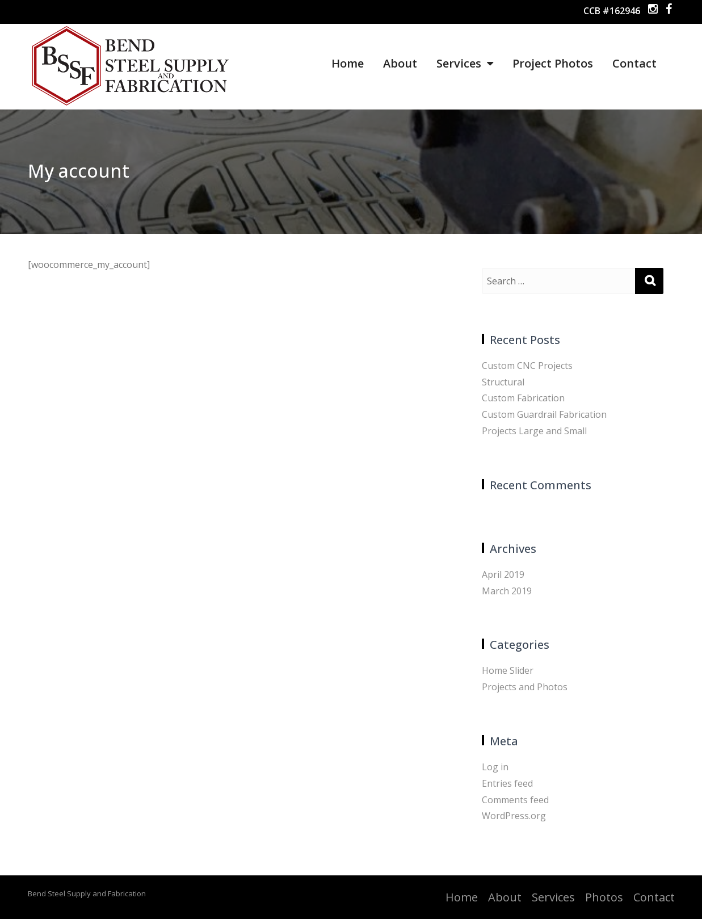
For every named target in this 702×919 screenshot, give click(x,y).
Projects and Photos (525, 687)
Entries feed (507, 783)
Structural (503, 382)
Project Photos (552, 63)
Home (347, 63)
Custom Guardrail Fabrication (544, 414)
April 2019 (503, 574)
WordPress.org (514, 815)
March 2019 (507, 591)
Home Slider (507, 670)
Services (464, 63)
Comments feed (515, 800)
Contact (634, 63)
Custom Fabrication (523, 398)
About (400, 63)
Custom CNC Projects (527, 365)
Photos (604, 897)
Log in (495, 767)
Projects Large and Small (534, 431)
